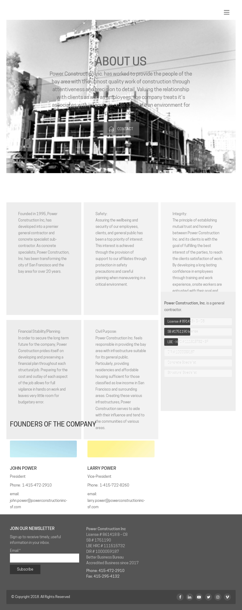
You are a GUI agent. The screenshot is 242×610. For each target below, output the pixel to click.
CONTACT (121, 138)
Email (15, 550)
